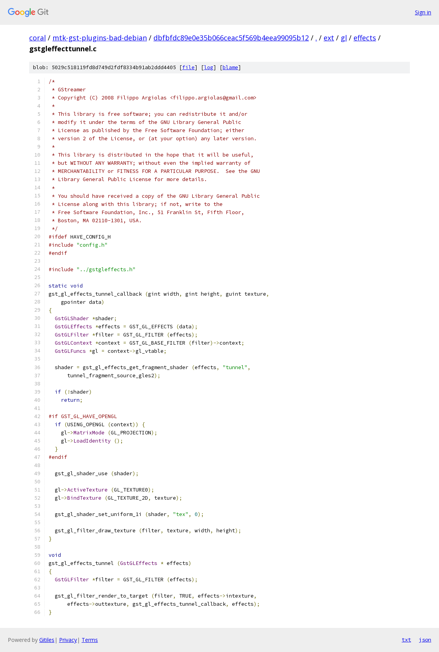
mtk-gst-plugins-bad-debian (99, 37)
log (208, 67)
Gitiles (46, 639)
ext (329, 37)
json (425, 639)
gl (344, 37)
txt (406, 639)
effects (365, 37)
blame (230, 67)
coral (37, 37)
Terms (90, 639)
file (188, 67)
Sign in (423, 12)
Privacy (68, 639)
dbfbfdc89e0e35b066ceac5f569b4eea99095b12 (231, 37)
